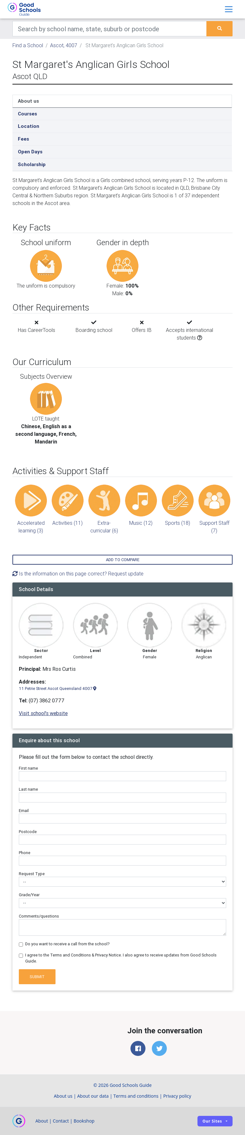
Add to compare (122, 559)
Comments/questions (39, 916)
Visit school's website (43, 713)
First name (28, 768)
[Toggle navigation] (228, 9)
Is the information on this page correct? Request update (78, 573)
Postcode (28, 831)
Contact (61, 1121)
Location (28, 126)
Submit (37, 976)
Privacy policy (177, 1096)
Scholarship (32, 164)
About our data (93, 1096)
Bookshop (84, 1121)
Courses (27, 114)
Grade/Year (29, 894)
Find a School (27, 45)
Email (24, 810)
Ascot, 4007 (63, 45)
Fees (23, 139)
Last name (28, 789)
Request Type (32, 873)
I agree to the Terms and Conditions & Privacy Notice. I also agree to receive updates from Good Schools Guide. (121, 958)
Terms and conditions (136, 1096)
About (41, 1121)
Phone (24, 852)
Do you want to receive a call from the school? (67, 944)
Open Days (30, 152)
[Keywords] (109, 28)
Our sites (212, 1121)
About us (28, 101)
